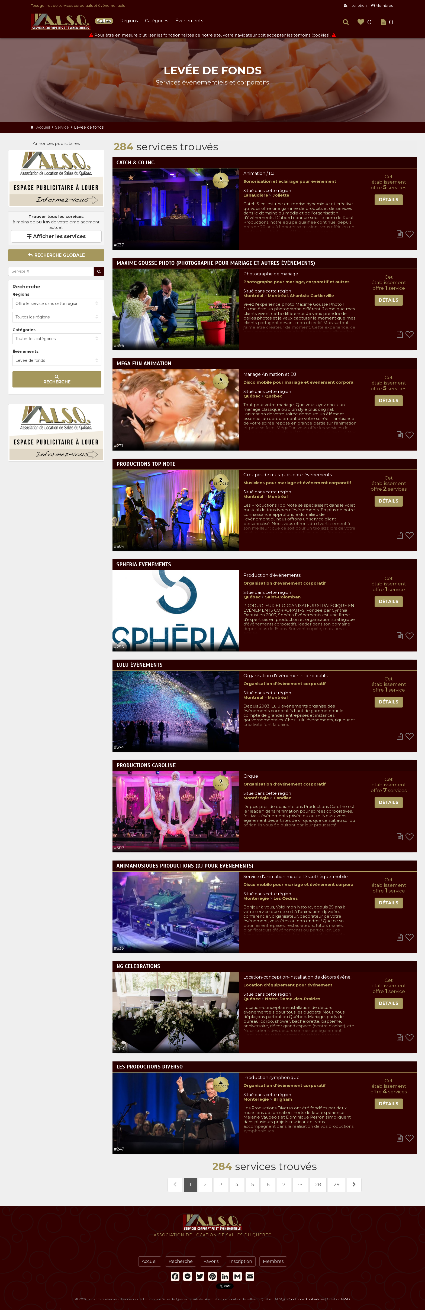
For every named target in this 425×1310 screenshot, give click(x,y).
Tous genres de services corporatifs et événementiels (78, 5)
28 (318, 1185)
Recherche (56, 379)
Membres (382, 5)
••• (300, 1185)
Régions (129, 20)
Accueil (150, 1261)
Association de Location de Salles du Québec (61, 22)
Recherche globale (56, 255)
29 (337, 1185)
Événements (189, 20)
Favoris (211, 1261)
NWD (345, 1299)
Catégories (156, 20)
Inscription (355, 5)
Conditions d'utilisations (305, 1299)
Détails (388, 199)
